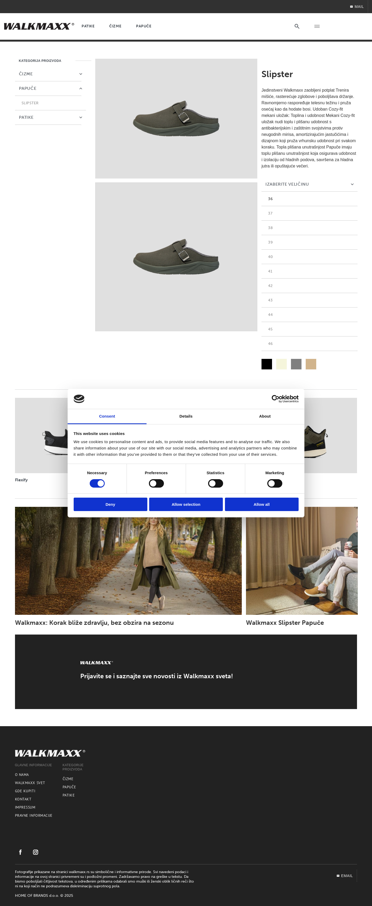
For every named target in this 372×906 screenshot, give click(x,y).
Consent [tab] (107, 416)
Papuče (69, 787)
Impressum (25, 807)
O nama (22, 774)
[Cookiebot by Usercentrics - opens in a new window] (276, 399)
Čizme (68, 778)
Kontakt (23, 799)
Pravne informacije (34, 815)
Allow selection (186, 504)
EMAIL (344, 876)
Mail (357, 6)
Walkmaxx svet (30, 782)
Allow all (262, 504)
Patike (69, 795)
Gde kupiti (25, 791)
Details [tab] (186, 416)
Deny (110, 504)
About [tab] (265, 416)
